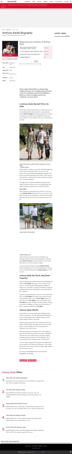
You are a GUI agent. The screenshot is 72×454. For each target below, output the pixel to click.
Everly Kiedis (46, 169)
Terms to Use (28, 445)
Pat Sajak (28, 5)
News (33, 1)
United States (12, 74)
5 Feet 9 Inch (12, 80)
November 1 (12, 62)
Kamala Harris (36, 5)
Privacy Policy (38, 452)
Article (39, 1)
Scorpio (11, 77)
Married (45, 1)
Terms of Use (47, 452)
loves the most (26, 197)
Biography (27, 1)
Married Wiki (11, 1)
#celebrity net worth (32, 360)
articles (31, 353)
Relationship (58, 1)
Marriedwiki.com (31, 351)
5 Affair (36, 61)
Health (51, 1)
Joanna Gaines (12, 5)
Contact (45, 445)
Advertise (40, 445)
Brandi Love (20, 5)
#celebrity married (23, 360)
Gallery (66, 1)
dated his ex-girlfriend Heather (40, 173)
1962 (10, 64)
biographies (23, 353)
